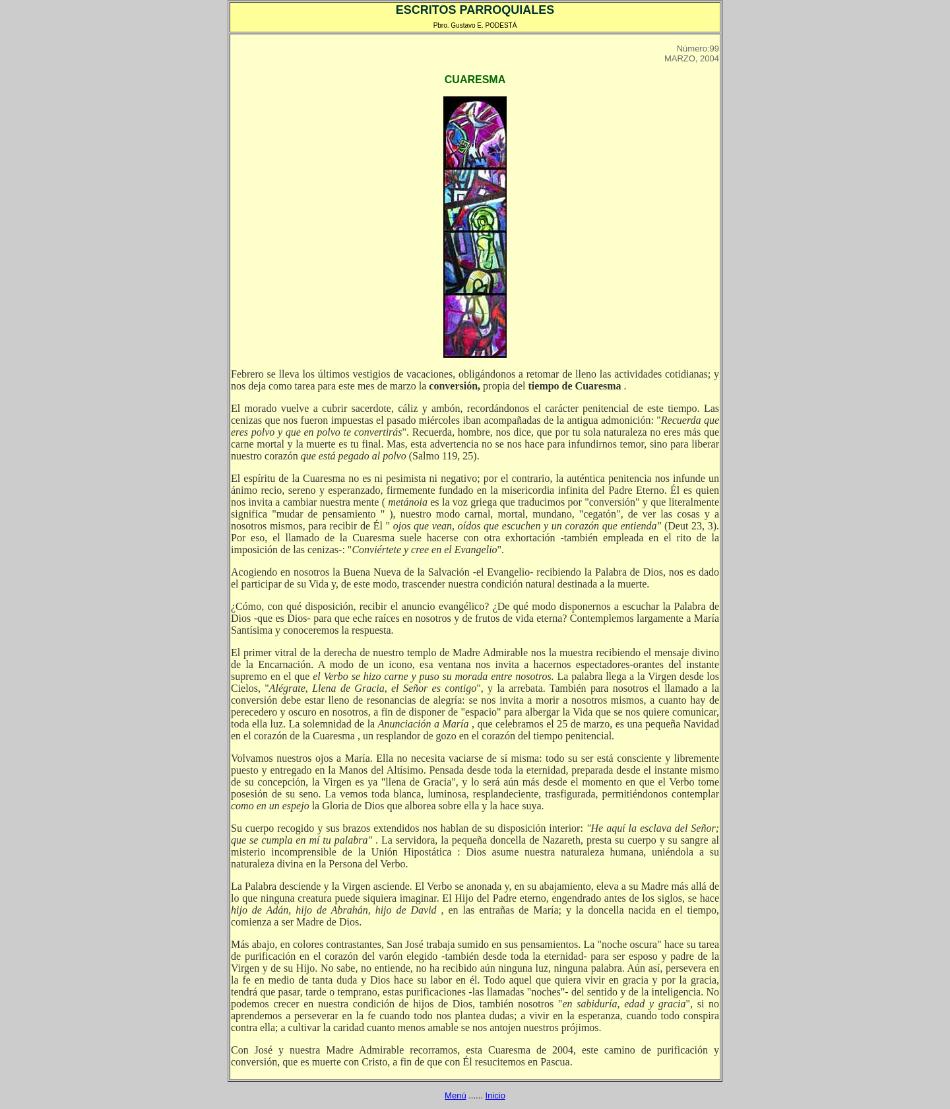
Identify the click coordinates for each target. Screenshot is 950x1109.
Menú (455, 1095)
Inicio (495, 1095)
